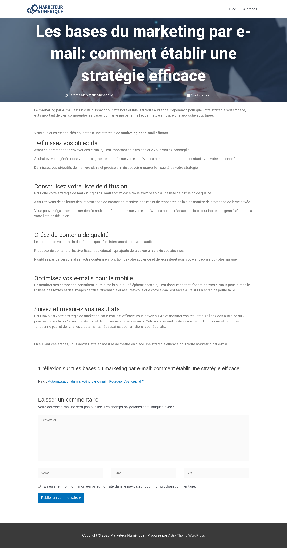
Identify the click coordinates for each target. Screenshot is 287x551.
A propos (250, 9)
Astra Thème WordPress (186, 538)
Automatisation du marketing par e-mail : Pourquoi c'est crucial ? (98, 382)
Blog (232, 9)
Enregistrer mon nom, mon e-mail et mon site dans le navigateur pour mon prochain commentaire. (120, 489)
